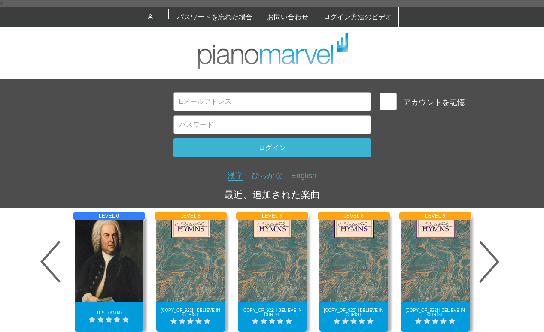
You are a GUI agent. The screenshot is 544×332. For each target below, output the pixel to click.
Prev (50, 262)
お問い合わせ (287, 17)
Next (489, 262)
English (303, 175)
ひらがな (267, 175)
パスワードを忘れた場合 (214, 17)
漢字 (235, 175)
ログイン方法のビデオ (357, 17)
